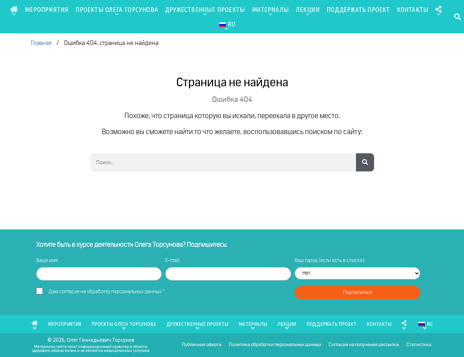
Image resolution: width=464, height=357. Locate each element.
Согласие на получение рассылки (363, 345)
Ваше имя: (48, 260)
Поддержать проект (358, 9)
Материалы (270, 11)
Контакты (413, 9)
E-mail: (173, 260)
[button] (458, 17)
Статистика (418, 345)
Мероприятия (47, 9)
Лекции (308, 11)
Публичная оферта (201, 345)
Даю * (106, 291)
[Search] (365, 162)
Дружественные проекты (205, 11)
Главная (41, 43)
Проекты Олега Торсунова (116, 11)
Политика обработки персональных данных (275, 345)
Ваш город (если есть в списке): (330, 260)
